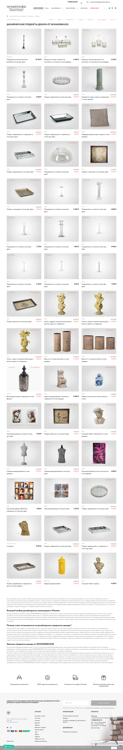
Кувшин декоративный (52, 584)
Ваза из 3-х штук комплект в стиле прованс (94, 360)
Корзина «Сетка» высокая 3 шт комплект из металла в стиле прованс (95, 60)
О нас (47, 8)
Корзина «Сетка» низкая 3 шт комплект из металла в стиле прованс (57, 60)
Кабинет (37, 725)
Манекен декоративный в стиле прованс (18, 472)
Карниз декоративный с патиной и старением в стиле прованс (56, 397)
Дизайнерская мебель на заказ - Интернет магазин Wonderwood (16, 7)
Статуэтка (10, 546)
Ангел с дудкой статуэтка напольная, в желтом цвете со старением (57, 322)
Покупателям (70, 8)
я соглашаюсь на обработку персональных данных (99, 708)
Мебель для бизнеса (41, 741)
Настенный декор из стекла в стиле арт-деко (19, 435)
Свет (36, 732)
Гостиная (37, 718)
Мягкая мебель (39, 730)
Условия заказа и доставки (71, 716)
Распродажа (102, 20)
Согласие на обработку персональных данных (74, 721)
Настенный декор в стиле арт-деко (56, 509)
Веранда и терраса (40, 727)
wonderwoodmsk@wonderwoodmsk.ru (100, 2)
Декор (37, 734)
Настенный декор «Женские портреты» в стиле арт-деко (17, 510)
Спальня (37, 721)
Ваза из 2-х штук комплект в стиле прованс (56, 360)
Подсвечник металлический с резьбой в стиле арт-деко (17, 60)
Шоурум (65, 718)
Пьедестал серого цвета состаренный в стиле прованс (95, 98)
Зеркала (37, 737)
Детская (37, 723)
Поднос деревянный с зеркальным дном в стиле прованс (19, 585)
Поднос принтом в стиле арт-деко (19, 321)
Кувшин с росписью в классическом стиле (95, 397)
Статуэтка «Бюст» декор (90, 584)
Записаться (94, 8)
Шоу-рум (113, 20)
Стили (37, 8)
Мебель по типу (39, 739)
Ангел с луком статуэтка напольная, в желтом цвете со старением (20, 360)
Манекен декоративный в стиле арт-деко (57, 472)
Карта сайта (10, 741)
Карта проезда (95, 728)
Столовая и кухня (40, 716)
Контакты (84, 8)
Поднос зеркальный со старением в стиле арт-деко (20, 135)
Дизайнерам (56, 8)
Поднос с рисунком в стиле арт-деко (95, 172)
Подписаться (103, 703)
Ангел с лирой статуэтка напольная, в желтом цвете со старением (95, 322)
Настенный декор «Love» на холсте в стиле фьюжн (95, 472)
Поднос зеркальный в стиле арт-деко (57, 97)
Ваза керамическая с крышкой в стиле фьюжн (20, 397)
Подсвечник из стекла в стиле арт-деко (19, 98)
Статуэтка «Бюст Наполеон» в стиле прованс (95, 435)
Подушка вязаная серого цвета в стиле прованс (96, 135)
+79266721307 (72, 2)
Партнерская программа (70, 732)
